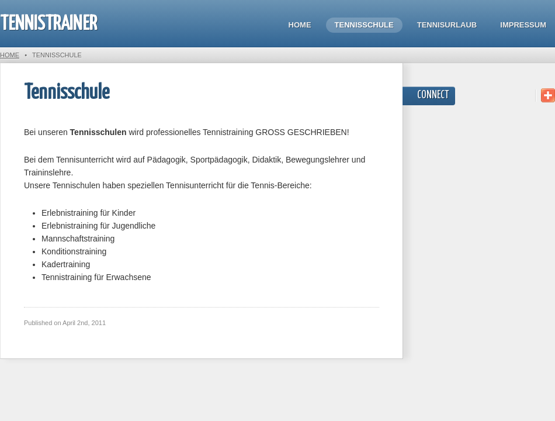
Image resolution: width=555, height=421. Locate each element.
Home (300, 24)
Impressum (523, 24)
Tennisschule (364, 24)
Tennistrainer (48, 24)
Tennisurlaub (447, 24)
